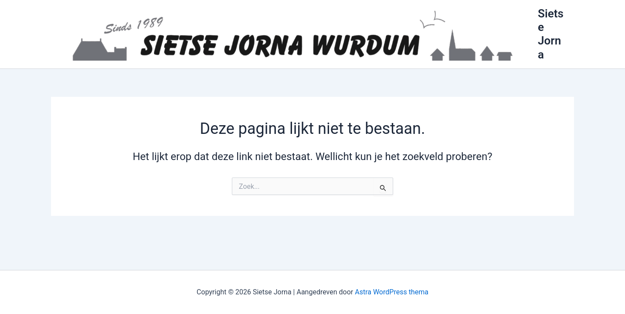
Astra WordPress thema (391, 292)
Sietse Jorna (551, 34)
